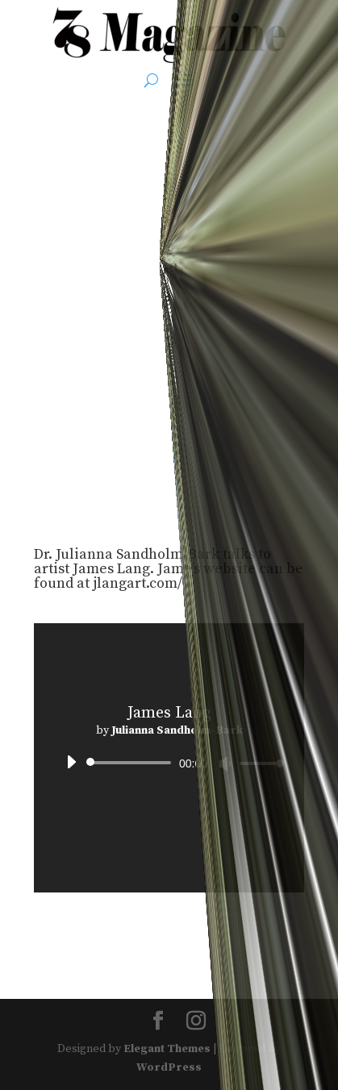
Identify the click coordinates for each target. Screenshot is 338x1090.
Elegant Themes (167, 1049)
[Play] (71, 762)
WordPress (169, 1067)
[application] (169, 763)
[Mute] (225, 763)
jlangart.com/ (137, 583)
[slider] (131, 762)
